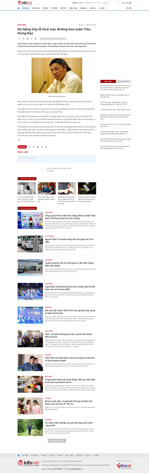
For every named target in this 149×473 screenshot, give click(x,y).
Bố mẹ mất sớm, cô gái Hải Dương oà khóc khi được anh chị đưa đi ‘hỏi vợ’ (68, 402)
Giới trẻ (63, 8)
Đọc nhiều (108, 81)
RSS (128, 8)
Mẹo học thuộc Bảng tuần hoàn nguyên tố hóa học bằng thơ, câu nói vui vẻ (115, 147)
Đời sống (25, 8)
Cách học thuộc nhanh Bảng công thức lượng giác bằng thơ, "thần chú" (113, 103)
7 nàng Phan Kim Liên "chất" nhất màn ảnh (115, 110)
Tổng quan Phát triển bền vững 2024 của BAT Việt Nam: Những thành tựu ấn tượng (70, 217)
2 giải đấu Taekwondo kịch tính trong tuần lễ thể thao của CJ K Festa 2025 (70, 288)
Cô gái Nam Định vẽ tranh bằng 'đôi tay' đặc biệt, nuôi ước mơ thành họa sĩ (70, 381)
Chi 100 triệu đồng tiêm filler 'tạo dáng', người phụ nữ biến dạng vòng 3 (26, 199)
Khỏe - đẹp (73, 8)
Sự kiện (102, 8)
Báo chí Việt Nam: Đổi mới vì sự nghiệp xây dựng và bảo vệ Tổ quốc (70, 312)
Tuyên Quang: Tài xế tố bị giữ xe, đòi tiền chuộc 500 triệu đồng (69, 264)
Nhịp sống (49, 212)
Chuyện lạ (83, 8)
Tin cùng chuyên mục (27, 208)
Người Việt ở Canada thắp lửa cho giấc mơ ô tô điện (69, 240)
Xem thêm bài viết (57, 441)
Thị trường (36, 8)
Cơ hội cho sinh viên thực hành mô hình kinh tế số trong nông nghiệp (87, 199)
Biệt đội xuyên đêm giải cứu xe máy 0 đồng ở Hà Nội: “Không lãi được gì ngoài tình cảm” (115, 117)
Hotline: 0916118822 (93, 3)
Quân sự (93, 8)
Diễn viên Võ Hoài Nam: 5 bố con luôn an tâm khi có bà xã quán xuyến (70, 359)
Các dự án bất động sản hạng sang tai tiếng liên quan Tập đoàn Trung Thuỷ (115, 140)
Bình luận (22, 147)
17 (125, 104)
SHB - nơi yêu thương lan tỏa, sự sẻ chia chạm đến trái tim (68, 335)
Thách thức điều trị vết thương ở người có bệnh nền (46, 199)
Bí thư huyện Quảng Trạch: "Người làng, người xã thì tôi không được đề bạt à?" (114, 133)
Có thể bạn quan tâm (27, 179)
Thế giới (45, 8)
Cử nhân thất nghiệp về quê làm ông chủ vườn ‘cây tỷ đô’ (69, 424)
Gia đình (54, 8)
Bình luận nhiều (123, 81)
